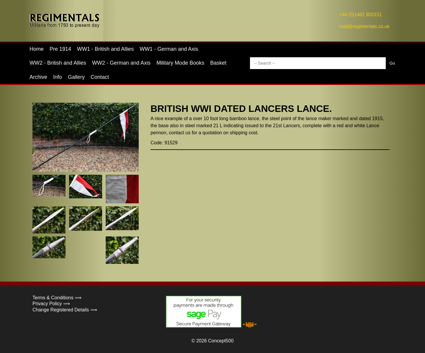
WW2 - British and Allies (58, 63)
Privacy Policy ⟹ (51, 303)
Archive (38, 77)
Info (57, 77)
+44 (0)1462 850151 (360, 14)
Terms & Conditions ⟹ (56, 297)
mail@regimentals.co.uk (364, 26)
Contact (100, 77)
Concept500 (220, 340)
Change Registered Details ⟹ (64, 309)
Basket (218, 63)
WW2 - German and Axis (121, 63)
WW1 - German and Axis (169, 49)
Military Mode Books (180, 63)
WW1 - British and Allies (105, 49)
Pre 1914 (60, 49)
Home (37, 49)
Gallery (76, 77)
